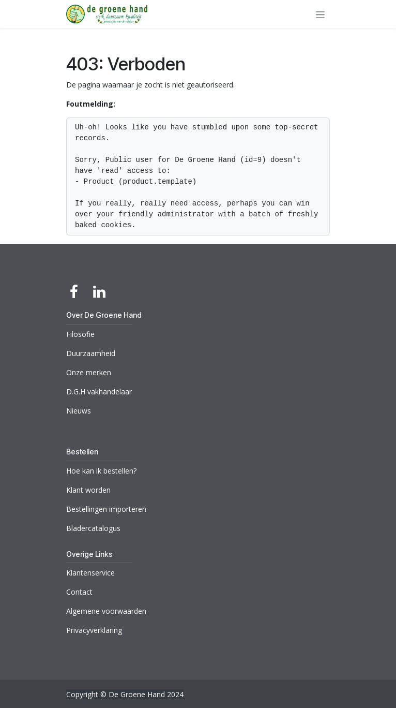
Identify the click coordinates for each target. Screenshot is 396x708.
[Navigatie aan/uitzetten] (320, 14)
